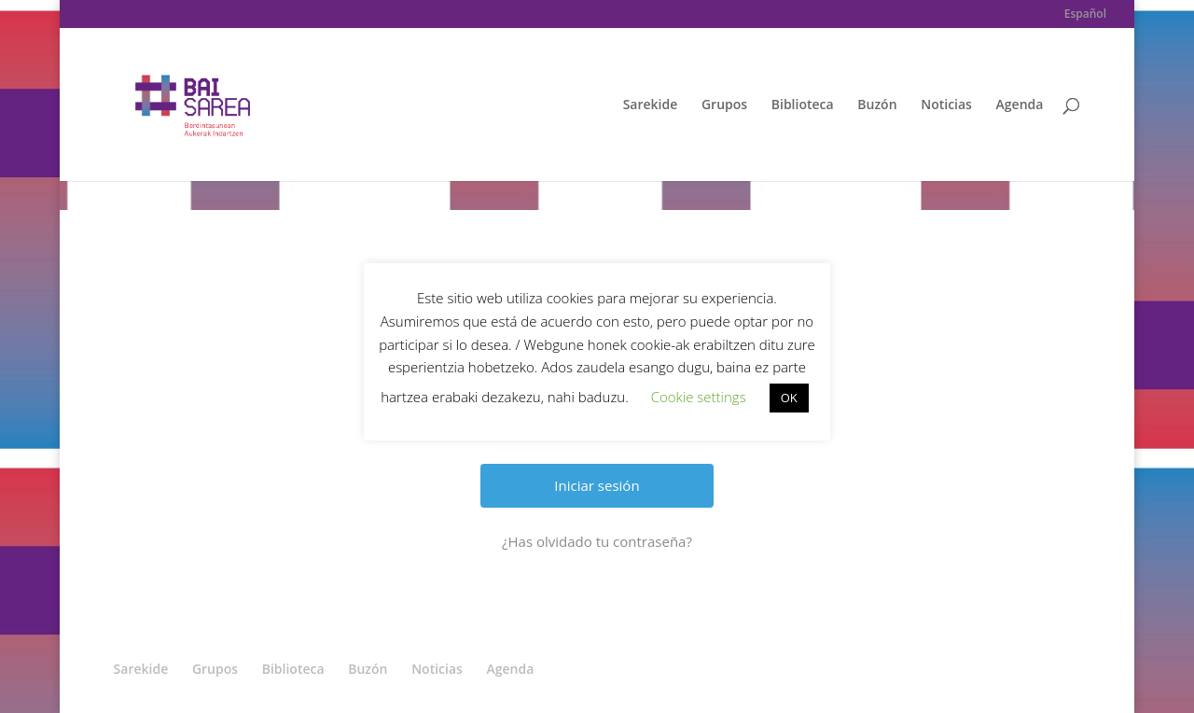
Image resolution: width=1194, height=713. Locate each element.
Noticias (946, 105)
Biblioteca (802, 105)
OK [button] (789, 397)
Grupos (724, 105)
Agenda (1020, 105)
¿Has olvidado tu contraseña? (597, 541)
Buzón (876, 105)
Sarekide (650, 105)
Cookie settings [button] (698, 396)
